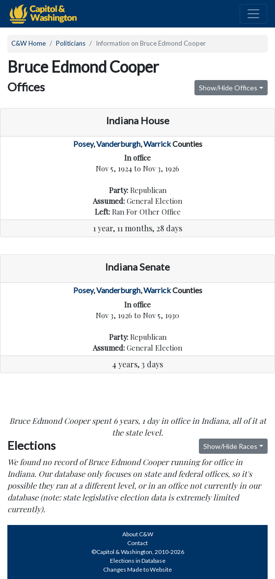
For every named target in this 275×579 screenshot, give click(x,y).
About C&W (137, 534)
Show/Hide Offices (228, 87)
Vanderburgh (118, 143)
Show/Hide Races (230, 446)
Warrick (157, 143)
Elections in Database (137, 560)
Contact (137, 543)
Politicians (70, 43)
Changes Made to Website (137, 569)
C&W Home (28, 43)
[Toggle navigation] (253, 14)
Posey (83, 143)
